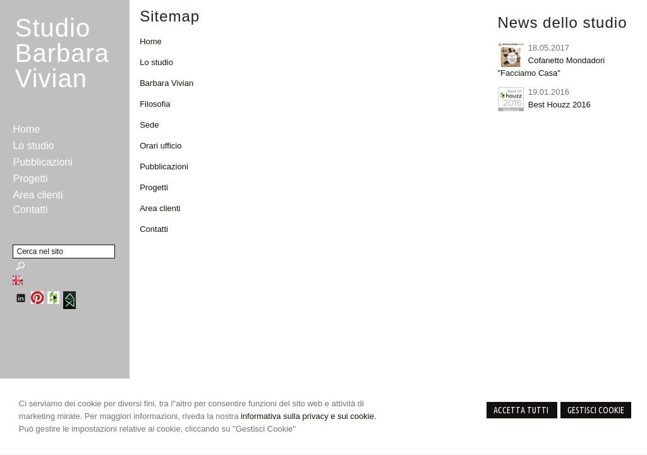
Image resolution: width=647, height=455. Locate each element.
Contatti (154, 229)
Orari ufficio (160, 145)
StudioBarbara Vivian (62, 53)
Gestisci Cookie (595, 410)
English (18, 280)
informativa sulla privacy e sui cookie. (309, 416)
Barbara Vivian (166, 83)
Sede (149, 125)
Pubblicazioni (164, 166)
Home (151, 41)
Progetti (154, 187)
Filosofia (155, 104)
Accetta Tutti (521, 410)
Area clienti (160, 208)
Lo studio (156, 62)
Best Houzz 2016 (559, 104)
